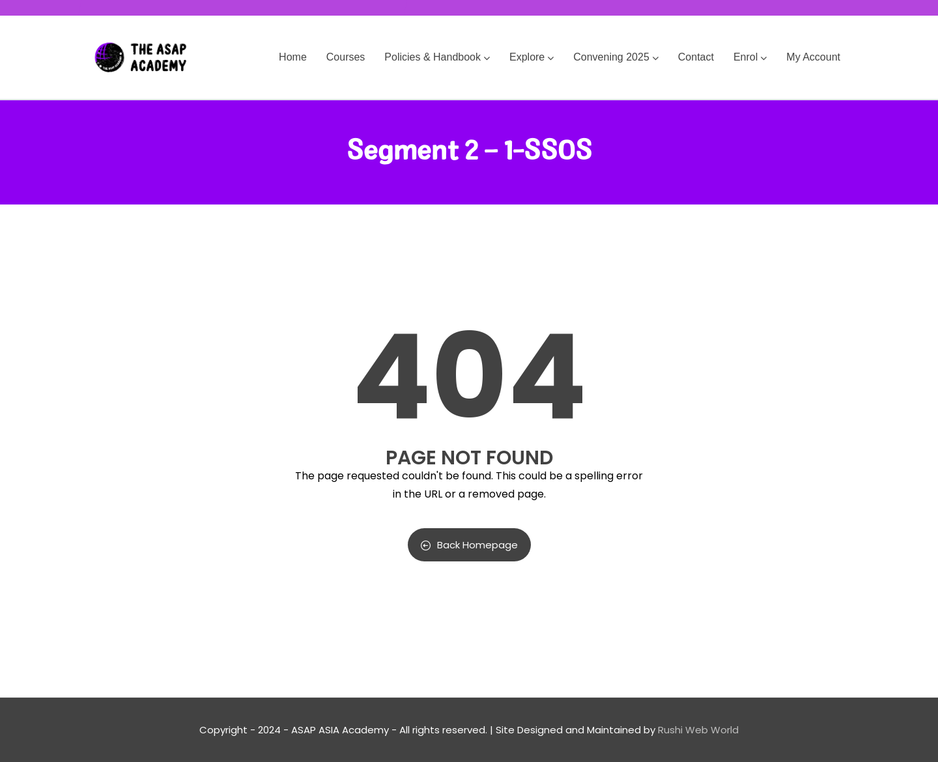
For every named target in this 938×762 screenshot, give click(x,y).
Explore (531, 57)
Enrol (750, 57)
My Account (813, 57)
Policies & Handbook (437, 57)
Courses (345, 57)
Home (293, 57)
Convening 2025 (616, 57)
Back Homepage (469, 545)
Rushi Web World (698, 730)
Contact (696, 57)
